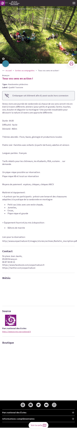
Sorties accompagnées (25, 70)
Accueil (9, 70)
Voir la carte (38, 425)
